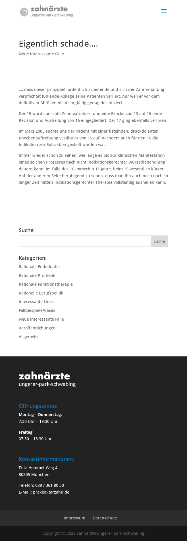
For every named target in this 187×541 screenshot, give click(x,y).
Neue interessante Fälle (41, 54)
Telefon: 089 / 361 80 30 (41, 485)
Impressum (74, 518)
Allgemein (28, 336)
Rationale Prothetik (37, 275)
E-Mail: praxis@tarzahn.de (44, 492)
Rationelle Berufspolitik (41, 293)
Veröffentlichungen (37, 328)
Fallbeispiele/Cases (37, 310)
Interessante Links (36, 301)
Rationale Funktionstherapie (46, 284)
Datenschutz (105, 518)
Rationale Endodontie (39, 266)
